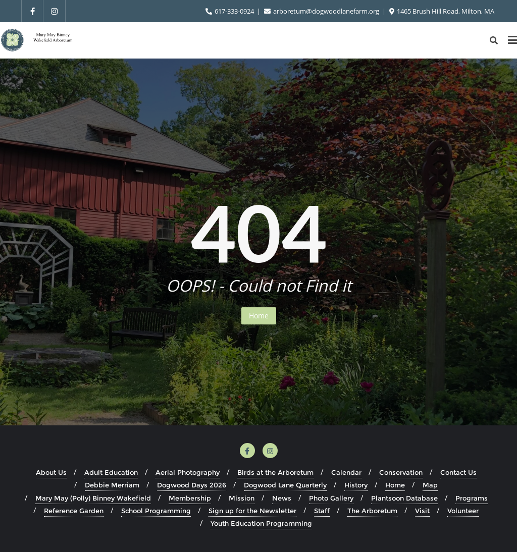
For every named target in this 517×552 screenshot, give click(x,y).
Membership (190, 498)
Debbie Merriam (112, 485)
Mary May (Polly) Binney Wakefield (93, 498)
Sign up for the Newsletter (252, 511)
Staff (322, 511)
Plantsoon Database (404, 498)
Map (430, 485)
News (281, 498)
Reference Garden (74, 511)
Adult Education (111, 472)
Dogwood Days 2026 (191, 485)
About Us (51, 472)
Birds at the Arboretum (275, 472)
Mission (241, 498)
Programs (471, 498)
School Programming (156, 511)
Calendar (346, 472)
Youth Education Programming (261, 523)
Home (259, 315)
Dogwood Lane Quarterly (285, 485)
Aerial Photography (188, 472)
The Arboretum (372, 511)
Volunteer (463, 511)
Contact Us (458, 472)
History (356, 485)
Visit (422, 511)
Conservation (401, 472)
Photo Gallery (331, 498)
